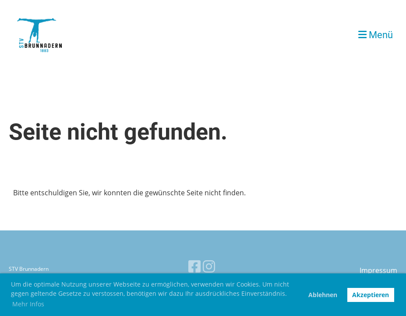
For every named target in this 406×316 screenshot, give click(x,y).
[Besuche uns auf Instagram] (209, 266)
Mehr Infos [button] (28, 304)
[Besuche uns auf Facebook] (194, 266)
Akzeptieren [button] (370, 295)
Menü (375, 34)
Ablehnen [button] (322, 295)
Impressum (378, 270)
